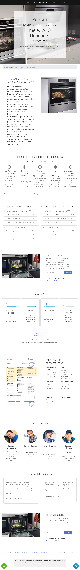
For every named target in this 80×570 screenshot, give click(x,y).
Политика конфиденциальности (39, 552)
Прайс (54, 2)
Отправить (68, 273)
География (27, 2)
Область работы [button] (26, 555)
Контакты (62, 2)
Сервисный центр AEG (10, 67)
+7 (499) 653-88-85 (40, 41)
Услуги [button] (17, 2)
